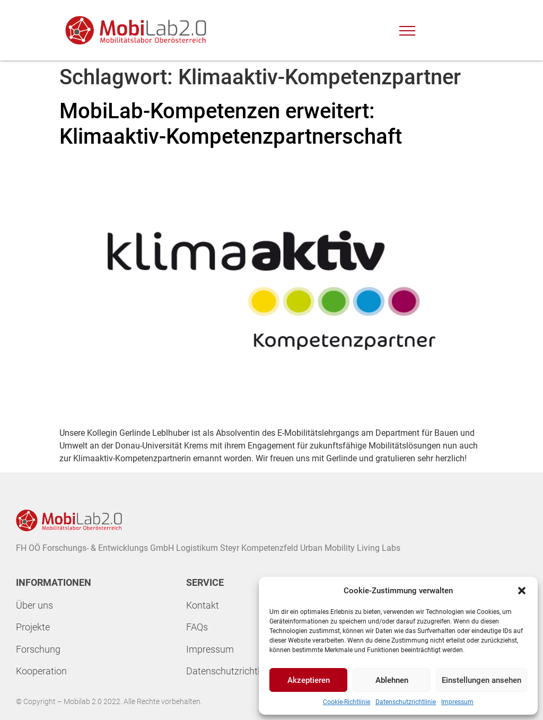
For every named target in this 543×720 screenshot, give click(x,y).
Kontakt (202, 605)
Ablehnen (391, 680)
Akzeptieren (308, 680)
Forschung (38, 649)
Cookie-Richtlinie (346, 702)
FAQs (197, 627)
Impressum (457, 702)
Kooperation (41, 671)
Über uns (34, 605)
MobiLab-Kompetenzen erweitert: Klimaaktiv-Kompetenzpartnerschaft (230, 124)
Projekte (33, 627)
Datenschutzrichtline (229, 671)
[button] (521, 590)
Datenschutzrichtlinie (405, 702)
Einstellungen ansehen (481, 680)
